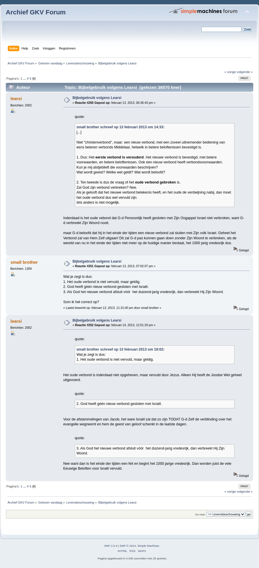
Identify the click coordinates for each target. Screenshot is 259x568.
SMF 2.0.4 (110, 545)
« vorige (230, 72)
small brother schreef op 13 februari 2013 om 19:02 (120, 349)
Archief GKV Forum (36, 12)
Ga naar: (200, 514)
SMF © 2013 (128, 545)
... (25, 78)
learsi (16, 98)
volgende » (245, 72)
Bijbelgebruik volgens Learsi (97, 98)
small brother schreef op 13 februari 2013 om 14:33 (120, 127)
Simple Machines (148, 545)
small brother (24, 262)
